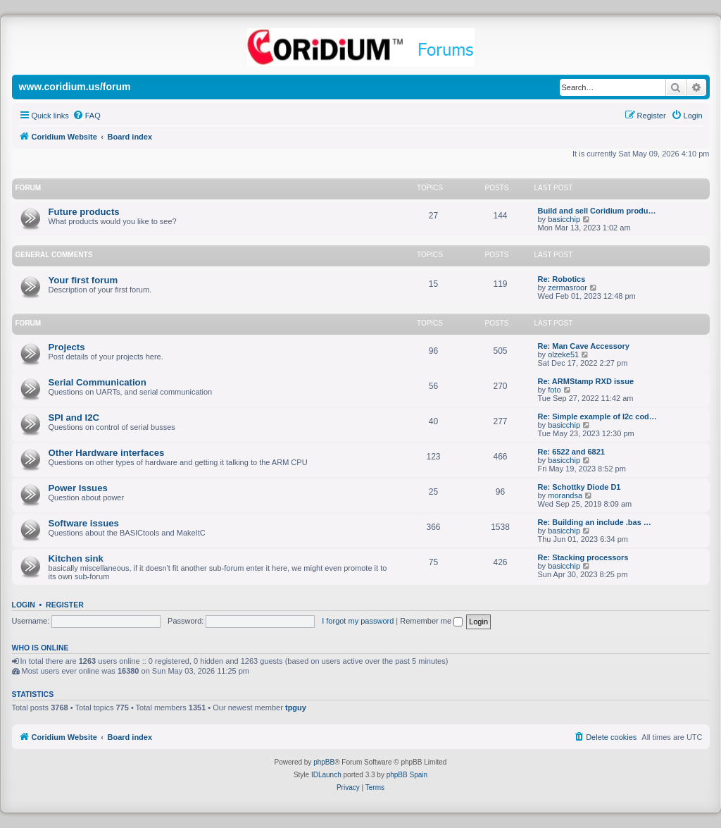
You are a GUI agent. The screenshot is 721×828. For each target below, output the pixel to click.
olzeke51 (563, 354)
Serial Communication (97, 382)
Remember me (431, 621)
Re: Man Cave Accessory (583, 346)
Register (65, 604)
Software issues (84, 523)
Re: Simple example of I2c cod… (597, 416)
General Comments (54, 255)
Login (23, 604)
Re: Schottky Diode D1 (579, 487)
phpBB (323, 762)
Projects (67, 347)
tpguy (295, 707)
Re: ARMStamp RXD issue (586, 381)
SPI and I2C (74, 417)
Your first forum (83, 280)
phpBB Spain (407, 775)
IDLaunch (326, 775)
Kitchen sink (76, 558)
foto (554, 389)
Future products (84, 211)
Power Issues (78, 488)
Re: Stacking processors (583, 557)
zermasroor (567, 287)
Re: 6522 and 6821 (571, 451)
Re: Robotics (562, 279)
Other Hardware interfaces (107, 452)
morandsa (565, 495)
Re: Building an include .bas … (594, 522)
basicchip (564, 219)
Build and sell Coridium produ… (597, 210)
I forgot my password (358, 621)
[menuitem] (87, 115)
